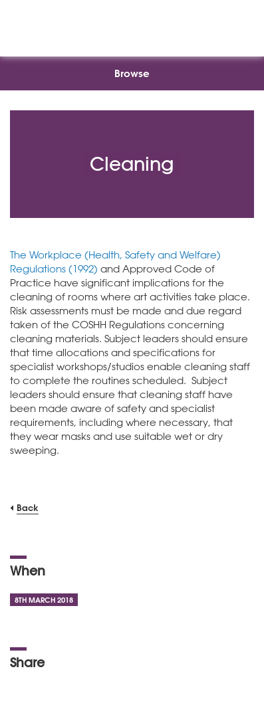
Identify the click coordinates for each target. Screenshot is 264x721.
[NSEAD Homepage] (132, 25)
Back (28, 507)
